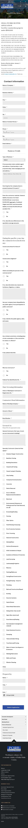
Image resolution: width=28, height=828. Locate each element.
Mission (3, 768)
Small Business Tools (6, 796)
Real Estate (4, 719)
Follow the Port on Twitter (7, 809)
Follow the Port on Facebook (7, 805)
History (3, 774)
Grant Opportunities (6, 790)
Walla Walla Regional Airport (8, 779)
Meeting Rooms (5, 722)
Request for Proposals (7, 735)
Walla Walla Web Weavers (12, 817)
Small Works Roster (7, 738)
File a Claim (5, 730)
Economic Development (7, 716)
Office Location (5, 772)
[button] (25, 6)
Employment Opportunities (7, 775)
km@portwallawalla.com (10, 74)
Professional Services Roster (9, 732)
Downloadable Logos (6, 777)
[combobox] (20, 6)
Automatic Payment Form (8, 727)
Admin (2, 821)
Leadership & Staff (5, 770)
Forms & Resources (6, 724)
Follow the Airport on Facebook (8, 807)
